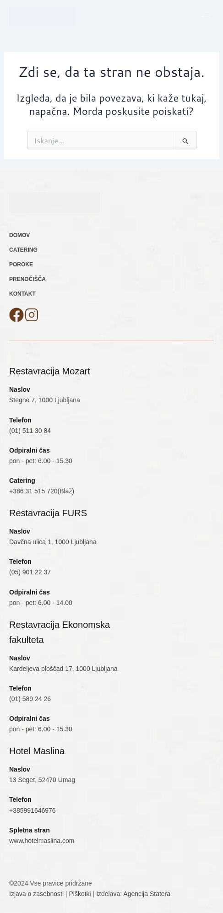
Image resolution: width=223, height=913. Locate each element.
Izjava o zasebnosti (36, 893)
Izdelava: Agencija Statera (133, 893)
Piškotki (80, 893)
